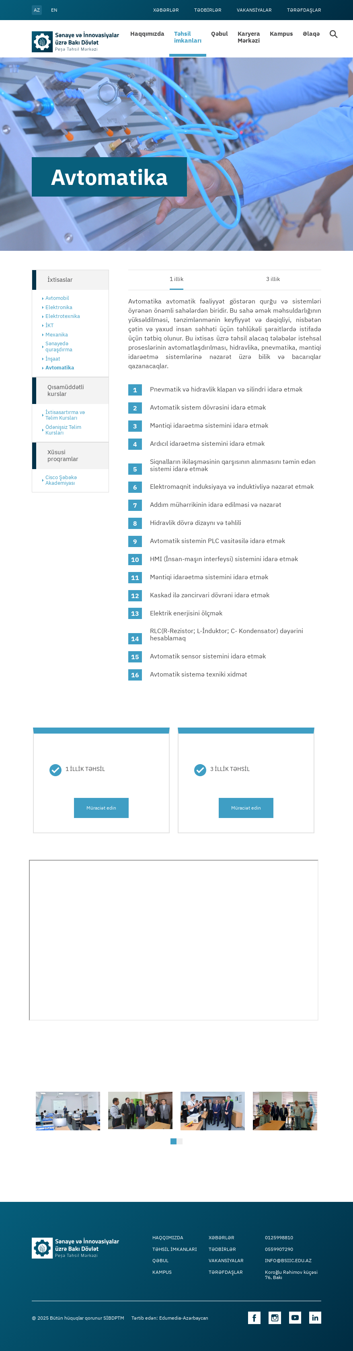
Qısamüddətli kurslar (65, 390)
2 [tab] (180, 1142)
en (54, 10)
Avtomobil (57, 298)
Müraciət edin (101, 808)
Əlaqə (311, 33)
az (37, 10)
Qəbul (219, 33)
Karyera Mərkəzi (249, 37)
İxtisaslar (60, 279)
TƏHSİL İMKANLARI (174, 1249)
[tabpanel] (68, 1111)
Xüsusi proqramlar (62, 455)
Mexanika (56, 334)
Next (313, 1111)
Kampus (281, 33)
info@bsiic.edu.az (288, 1260)
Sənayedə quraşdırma (58, 346)
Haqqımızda (147, 33)
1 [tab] (174, 1142)
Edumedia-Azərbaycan (183, 1318)
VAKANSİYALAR (254, 10)
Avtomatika (59, 367)
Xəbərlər (166, 10)
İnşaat (52, 358)
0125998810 (279, 1237)
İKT (49, 325)
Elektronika (58, 307)
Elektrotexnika (62, 316)
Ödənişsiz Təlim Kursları (63, 430)
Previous (40, 1111)
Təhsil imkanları (187, 37)
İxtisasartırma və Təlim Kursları (65, 415)
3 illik (273, 279)
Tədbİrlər (208, 10)
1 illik (176, 279)
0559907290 (279, 1249)
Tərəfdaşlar (304, 10)
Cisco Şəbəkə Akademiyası (61, 480)
